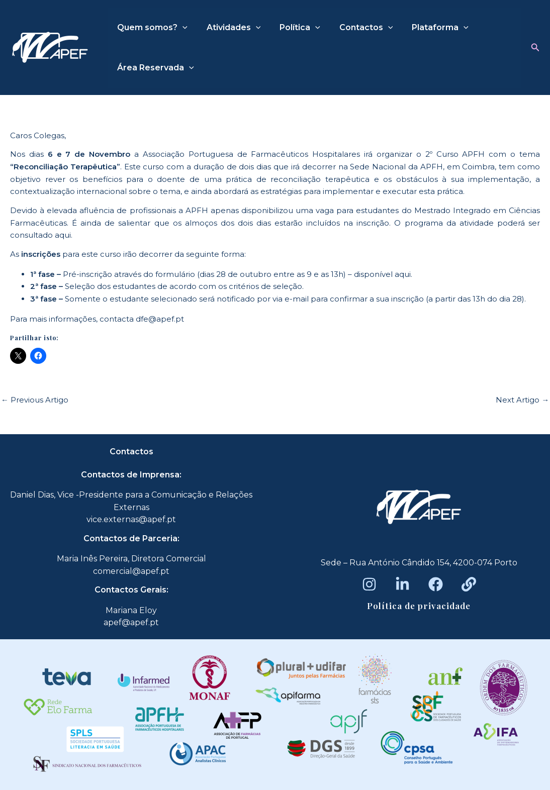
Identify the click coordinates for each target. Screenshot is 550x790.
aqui (63, 235)
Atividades (229, 28)
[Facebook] (435, 584)
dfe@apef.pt (160, 319)
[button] (535, 47)
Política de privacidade (419, 605)
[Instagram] (369, 584)
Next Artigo (522, 400)
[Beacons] (469, 584)
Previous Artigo (34, 400)
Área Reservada (154, 68)
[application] (181, 28)
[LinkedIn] (402, 584)
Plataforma (426, 28)
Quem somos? (151, 28)
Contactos (356, 28)
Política (292, 28)
